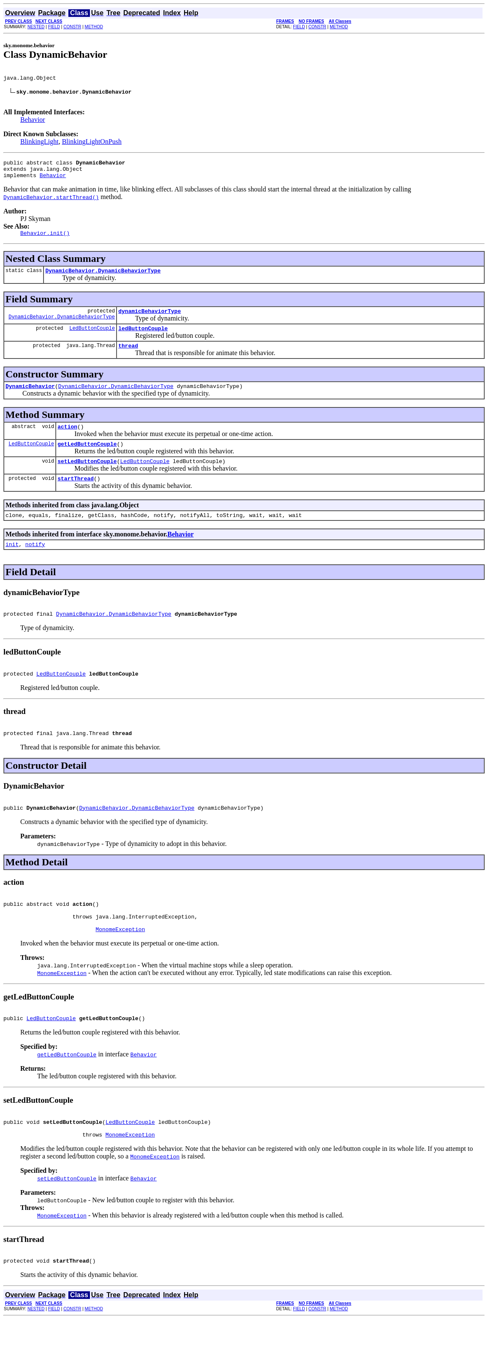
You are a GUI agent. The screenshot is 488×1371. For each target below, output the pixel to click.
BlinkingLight (39, 146)
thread (128, 360)
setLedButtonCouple (87, 481)
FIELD (54, 26)
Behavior (32, 124)
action (67, 444)
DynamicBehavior (30, 402)
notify (35, 568)
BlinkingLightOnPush (92, 146)
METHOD (94, 26)
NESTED (36, 26)
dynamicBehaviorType (149, 323)
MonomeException (120, 971)
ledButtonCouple (143, 342)
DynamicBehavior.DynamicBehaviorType (102, 282)
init (12, 568)
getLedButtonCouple (87, 462)
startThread (75, 500)
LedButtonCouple (92, 341)
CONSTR (72, 26)
